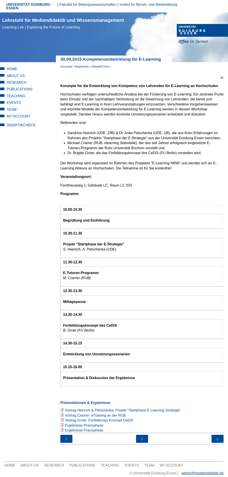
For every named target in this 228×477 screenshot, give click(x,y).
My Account (18, 116)
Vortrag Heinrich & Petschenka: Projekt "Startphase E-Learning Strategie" (123, 410)
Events (14, 103)
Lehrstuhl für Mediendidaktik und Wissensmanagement (63, 23)
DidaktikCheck (100, 66)
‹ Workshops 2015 (66, 439)
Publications (20, 89)
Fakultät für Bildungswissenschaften (87, 4)
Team (11, 109)
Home (12, 69)
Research (16, 82)
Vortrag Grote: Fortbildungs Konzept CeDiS (99, 420)
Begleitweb (82, 66)
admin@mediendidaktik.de (202, 473)
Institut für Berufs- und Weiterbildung (148, 4)
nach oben (142, 439)
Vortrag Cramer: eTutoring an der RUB (95, 415)
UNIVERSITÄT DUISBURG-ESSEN (28, 6)
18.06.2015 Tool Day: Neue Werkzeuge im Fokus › (218, 439)
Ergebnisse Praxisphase (84, 425)
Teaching (16, 96)
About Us (16, 76)
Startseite (66, 66)
